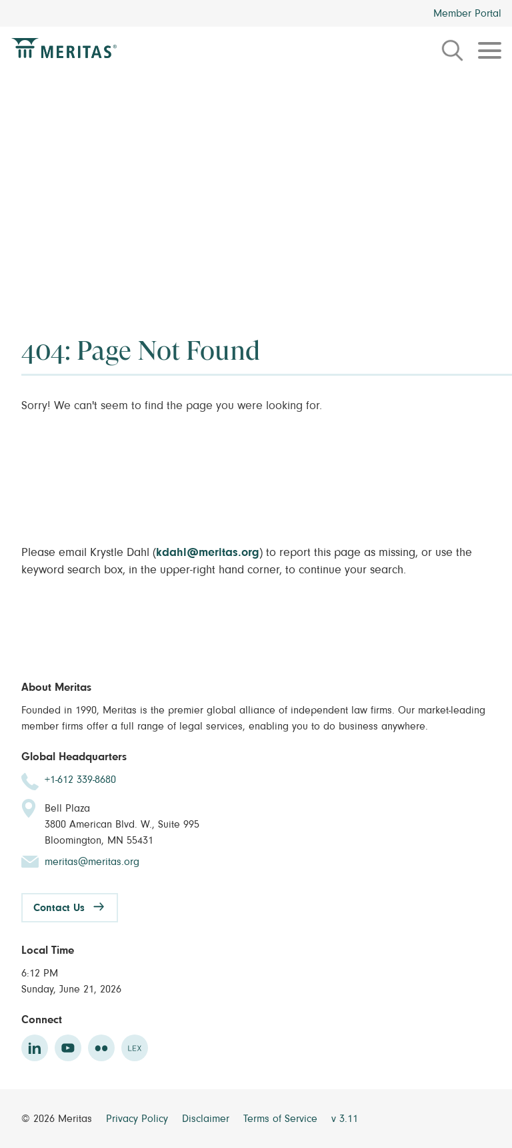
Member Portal (467, 13)
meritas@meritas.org (92, 861)
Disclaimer (207, 1118)
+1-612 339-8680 (80, 779)
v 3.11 (344, 1118)
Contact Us (59, 907)
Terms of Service (282, 1118)
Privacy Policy (138, 1118)
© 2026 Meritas (58, 1118)
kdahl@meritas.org (207, 553)
